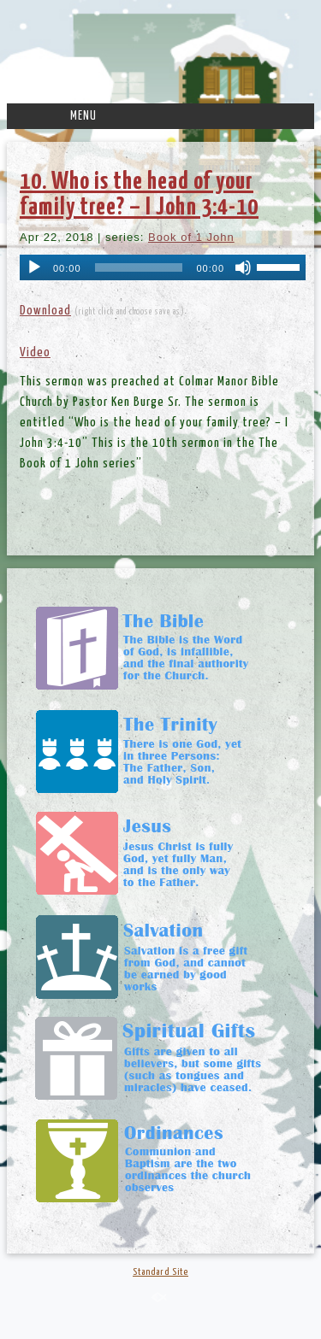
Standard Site (160, 1272)
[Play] (34, 267)
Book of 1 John (191, 237)
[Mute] (243, 267)
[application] (163, 267)
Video (35, 352)
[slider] (139, 267)
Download (45, 310)
